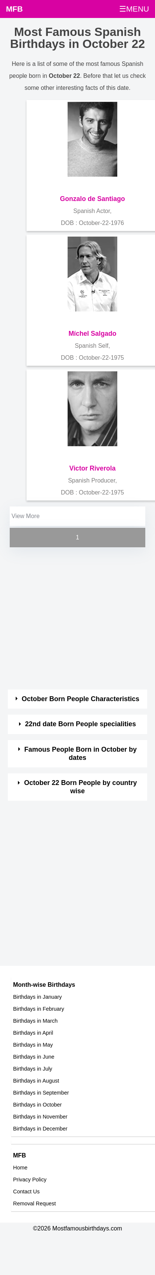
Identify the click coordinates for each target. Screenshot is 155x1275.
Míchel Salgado (92, 333)
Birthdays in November (40, 1117)
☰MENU (134, 8)
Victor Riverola (92, 468)
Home (20, 1168)
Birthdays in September (41, 1093)
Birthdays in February (38, 1009)
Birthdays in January (37, 997)
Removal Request (34, 1203)
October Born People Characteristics (80, 699)
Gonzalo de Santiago (92, 199)
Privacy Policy (30, 1180)
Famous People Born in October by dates (80, 753)
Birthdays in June (33, 1057)
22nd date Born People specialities (80, 724)
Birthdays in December (40, 1129)
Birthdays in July (32, 1069)
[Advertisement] (70, 619)
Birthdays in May (33, 1045)
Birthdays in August (36, 1081)
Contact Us (26, 1192)
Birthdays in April (33, 1033)
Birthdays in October (37, 1105)
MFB (14, 8)
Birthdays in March (35, 1021)
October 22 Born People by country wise (80, 787)
